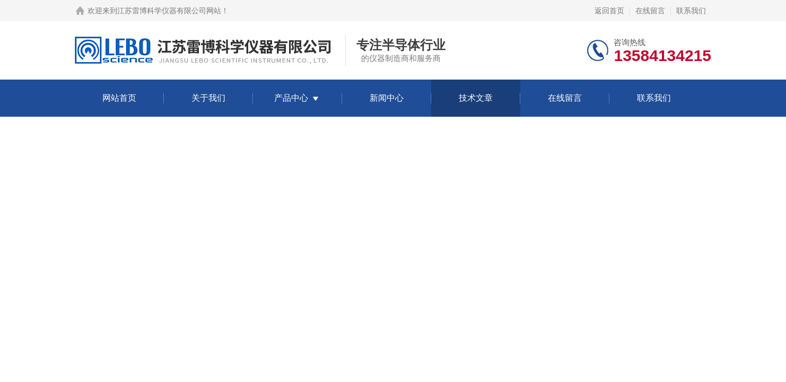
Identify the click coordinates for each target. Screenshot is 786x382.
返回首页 (609, 10)
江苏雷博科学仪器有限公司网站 (169, 10)
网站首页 (119, 97)
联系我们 (691, 10)
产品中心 (291, 97)
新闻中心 (387, 97)
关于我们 (208, 97)
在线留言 (650, 10)
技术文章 (476, 97)
